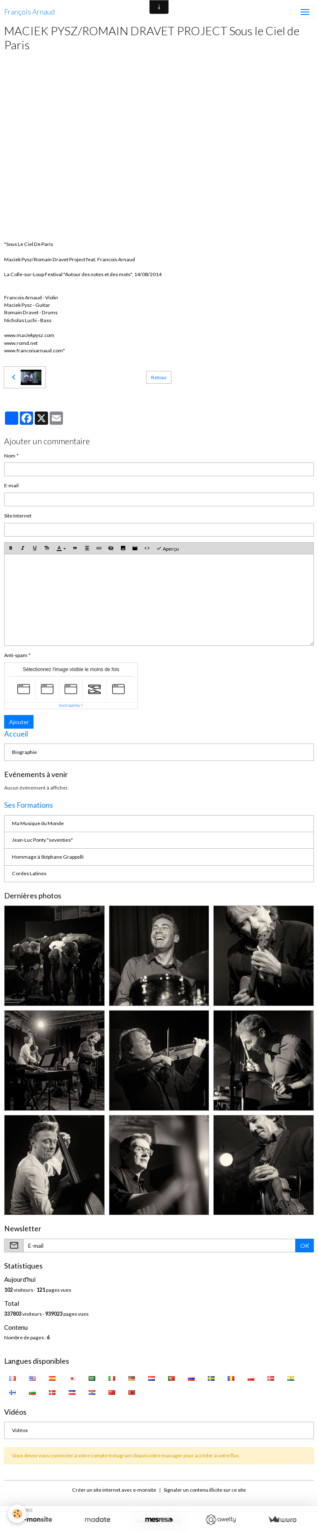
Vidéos (20, 1430)
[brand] (29, 12)
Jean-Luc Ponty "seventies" (42, 840)
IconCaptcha (69, 705)
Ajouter (19, 721)
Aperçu (167, 548)
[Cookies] (17, 1514)
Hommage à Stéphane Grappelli (48, 857)
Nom (9, 456)
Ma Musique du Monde (38, 823)
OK (304, 1245)
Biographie (24, 752)
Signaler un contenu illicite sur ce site (205, 1490)
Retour (159, 377)
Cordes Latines (29, 873)
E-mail (11, 485)
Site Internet (17, 516)
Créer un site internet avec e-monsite (114, 1490)
